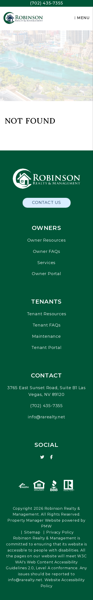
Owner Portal (46, 273)
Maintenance (46, 336)
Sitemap (32, 532)
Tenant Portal (46, 347)
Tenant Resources (46, 313)
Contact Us (46, 202)
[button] (42, 457)
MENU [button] (82, 18)
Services (46, 262)
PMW (46, 526)
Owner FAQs (46, 251)
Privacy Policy (60, 532)
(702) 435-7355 (46, 3)
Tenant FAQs (47, 325)
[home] (23, 17)
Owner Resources (46, 240)
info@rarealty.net (46, 417)
